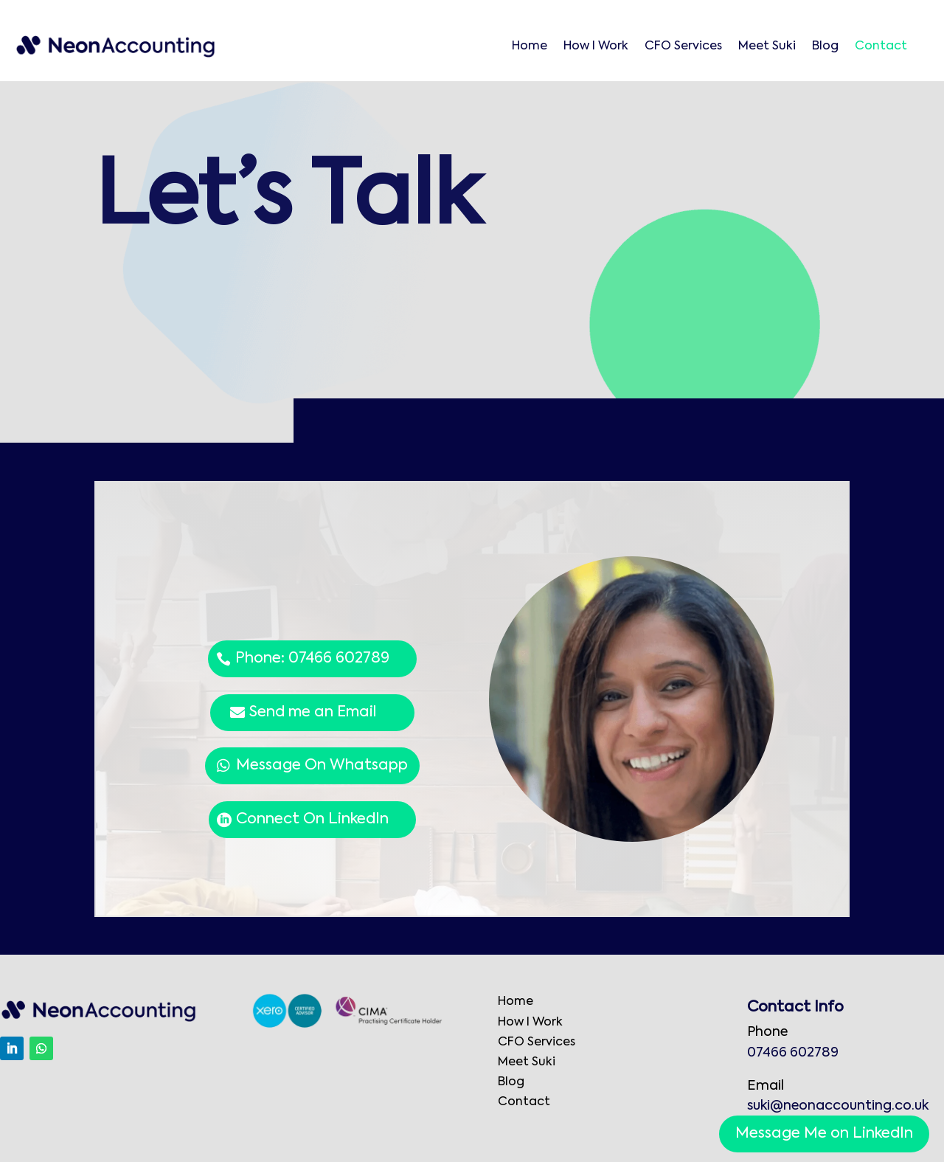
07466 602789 (793, 1052)
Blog (825, 46)
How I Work (595, 46)
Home (529, 46)
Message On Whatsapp (322, 765)
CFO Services (683, 46)
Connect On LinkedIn (312, 819)
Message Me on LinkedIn (824, 1134)
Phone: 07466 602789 (312, 658)
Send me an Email (312, 712)
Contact (881, 46)
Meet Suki (767, 46)
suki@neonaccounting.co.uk (838, 1106)
